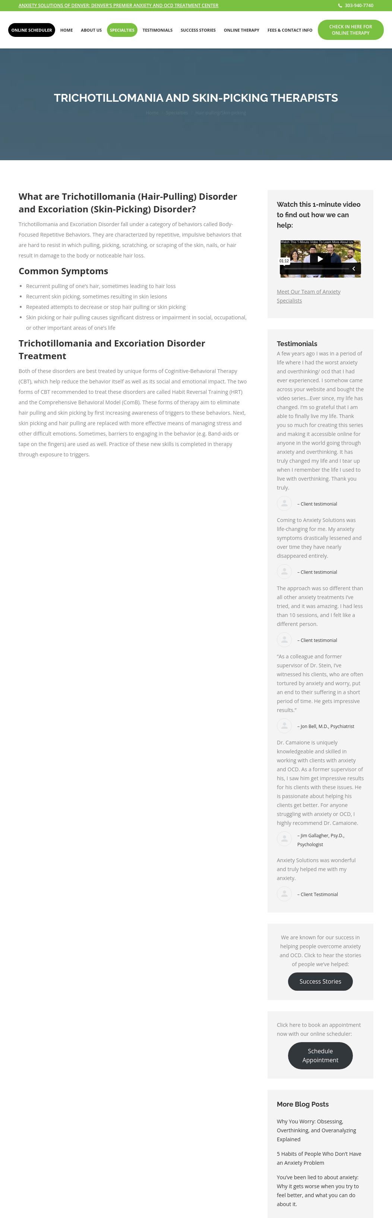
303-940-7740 (355, 5)
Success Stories (320, 981)
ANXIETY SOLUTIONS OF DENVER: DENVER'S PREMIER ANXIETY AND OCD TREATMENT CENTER (118, 5)
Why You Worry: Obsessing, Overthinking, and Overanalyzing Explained (316, 1130)
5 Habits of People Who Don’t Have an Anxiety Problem (319, 1158)
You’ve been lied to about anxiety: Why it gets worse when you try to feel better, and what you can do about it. (318, 1191)
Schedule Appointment (321, 1055)
